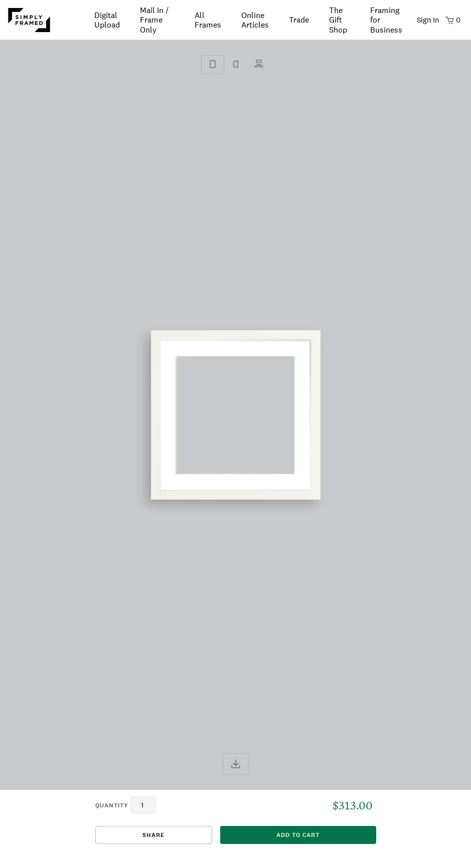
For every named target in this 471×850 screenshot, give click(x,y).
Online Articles (255, 20)
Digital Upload (107, 20)
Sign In (428, 20)
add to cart (298, 835)
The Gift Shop (338, 20)
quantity (111, 805)
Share (153, 835)
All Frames (208, 20)
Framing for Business (386, 20)
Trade (299, 20)
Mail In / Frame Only (154, 20)
